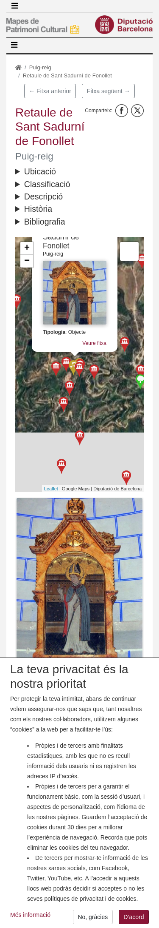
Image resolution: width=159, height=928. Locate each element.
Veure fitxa (91, 339)
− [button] (27, 261)
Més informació (30, 921)
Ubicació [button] (40, 171)
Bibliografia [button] (44, 221)
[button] (79, 582)
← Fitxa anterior (50, 91)
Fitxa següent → (108, 91)
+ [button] (27, 248)
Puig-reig (40, 67)
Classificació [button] (47, 184)
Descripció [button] (43, 196)
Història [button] (38, 208)
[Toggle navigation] (14, 6)
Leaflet (51, 488)
